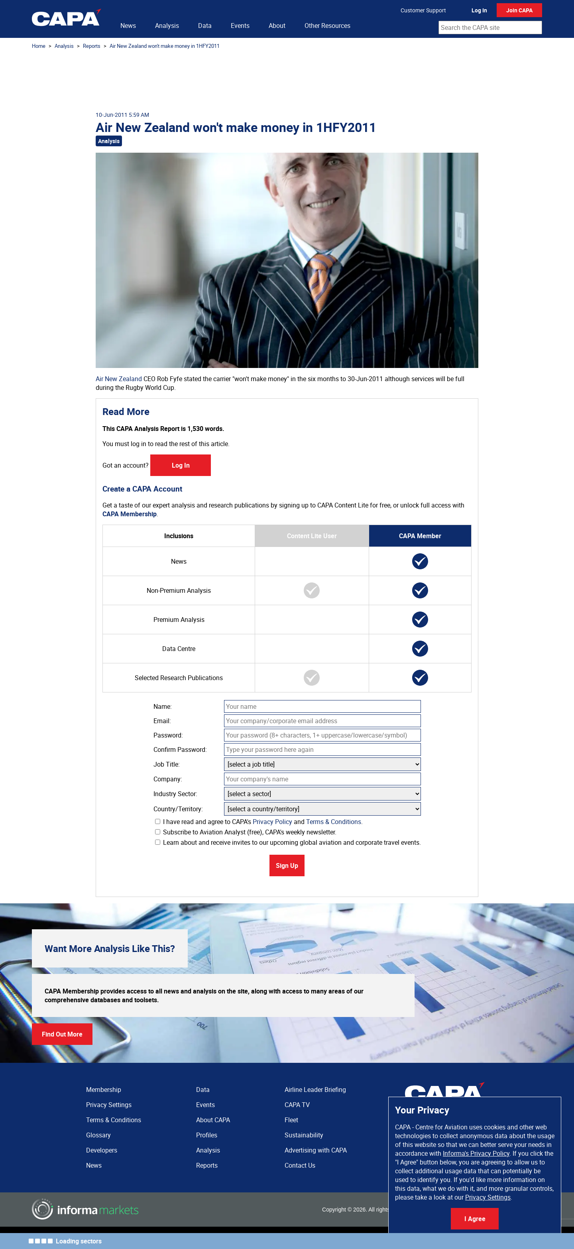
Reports (91, 45)
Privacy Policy (272, 821)
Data (205, 25)
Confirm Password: (180, 749)
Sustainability (304, 1135)
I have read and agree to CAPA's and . (259, 821)
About (277, 25)
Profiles (206, 1135)
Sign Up (287, 865)
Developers (101, 1150)
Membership (103, 1089)
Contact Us (300, 1165)
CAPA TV (297, 1104)
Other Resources (327, 25)
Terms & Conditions (333, 821)
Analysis (167, 25)
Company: (167, 779)
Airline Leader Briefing (315, 1089)
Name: (162, 706)
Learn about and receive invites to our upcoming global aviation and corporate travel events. (288, 842)
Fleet (291, 1119)
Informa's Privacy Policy (476, 1153)
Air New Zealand (119, 378)
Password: (168, 735)
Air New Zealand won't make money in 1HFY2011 (165, 45)
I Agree (475, 1218)
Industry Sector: (175, 793)
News (128, 25)
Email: (162, 720)
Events (240, 25)
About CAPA (213, 1119)
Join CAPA (519, 10)
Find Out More (62, 1034)
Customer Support (423, 10)
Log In (479, 10)
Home (38, 45)
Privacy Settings (488, 1197)
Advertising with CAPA (316, 1150)
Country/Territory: (178, 808)
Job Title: (166, 764)
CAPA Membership (129, 513)
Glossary (98, 1135)
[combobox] (490, 27)
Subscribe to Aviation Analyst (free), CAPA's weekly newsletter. (245, 832)
